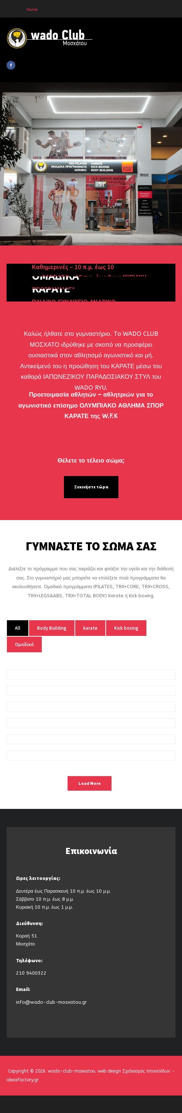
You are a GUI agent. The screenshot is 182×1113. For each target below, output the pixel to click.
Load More (89, 783)
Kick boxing (126, 628)
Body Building (51, 628)
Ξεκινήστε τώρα (91, 486)
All (17, 628)
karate (90, 628)
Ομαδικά (24, 644)
